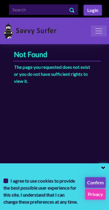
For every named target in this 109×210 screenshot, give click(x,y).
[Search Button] (72, 9)
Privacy (95, 194)
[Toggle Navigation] (99, 30)
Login (92, 10)
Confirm (95, 182)
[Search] (43, 9)
